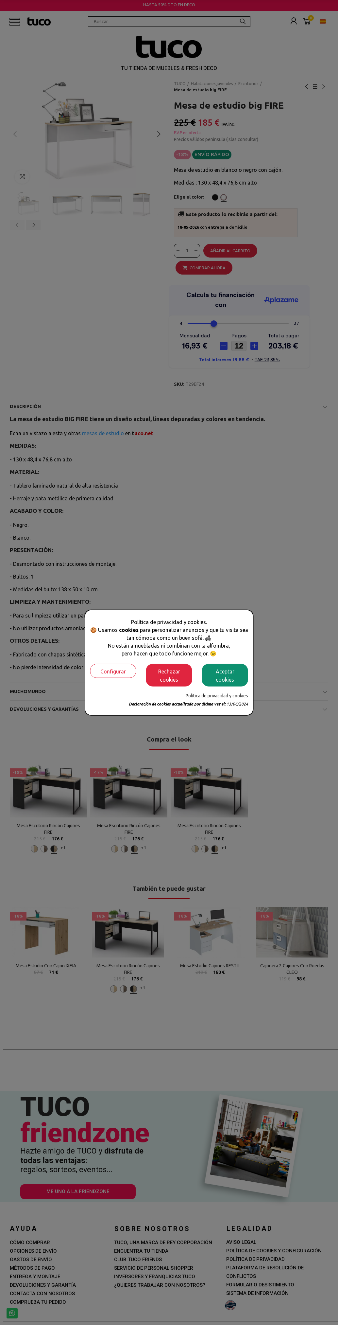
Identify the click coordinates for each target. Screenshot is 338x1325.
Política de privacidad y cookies (217, 695)
